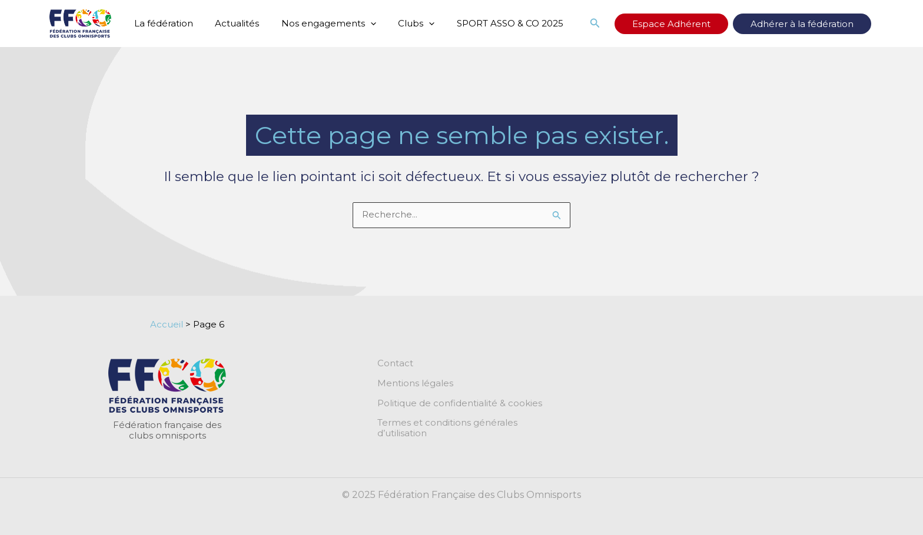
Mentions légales (415, 383)
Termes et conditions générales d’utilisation (473, 423)
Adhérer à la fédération (810, 23)
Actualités (230, 23)
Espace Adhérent (698, 23)
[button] (630, 23)
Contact (395, 363)
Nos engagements (317, 23)
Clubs (401, 23)
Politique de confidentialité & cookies (459, 403)
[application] (359, 23)
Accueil (166, 324)
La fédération (161, 23)
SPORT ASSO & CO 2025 (490, 23)
